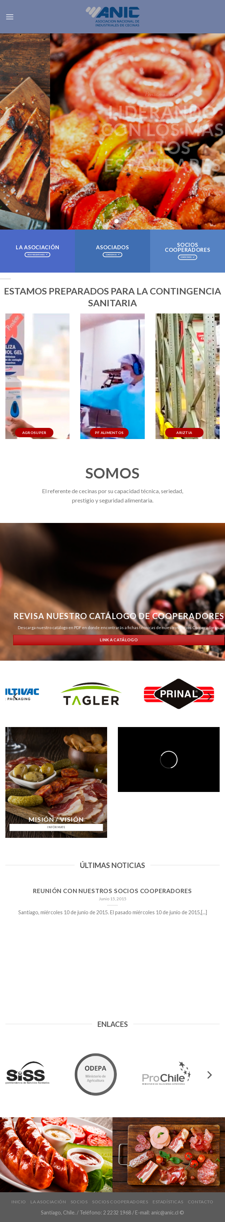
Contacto (201, 1201)
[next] (208, 696)
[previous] (16, 696)
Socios (79, 1201)
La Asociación (48, 1201)
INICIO (18, 1201)
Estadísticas (168, 1201)
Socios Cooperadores (120, 1201)
